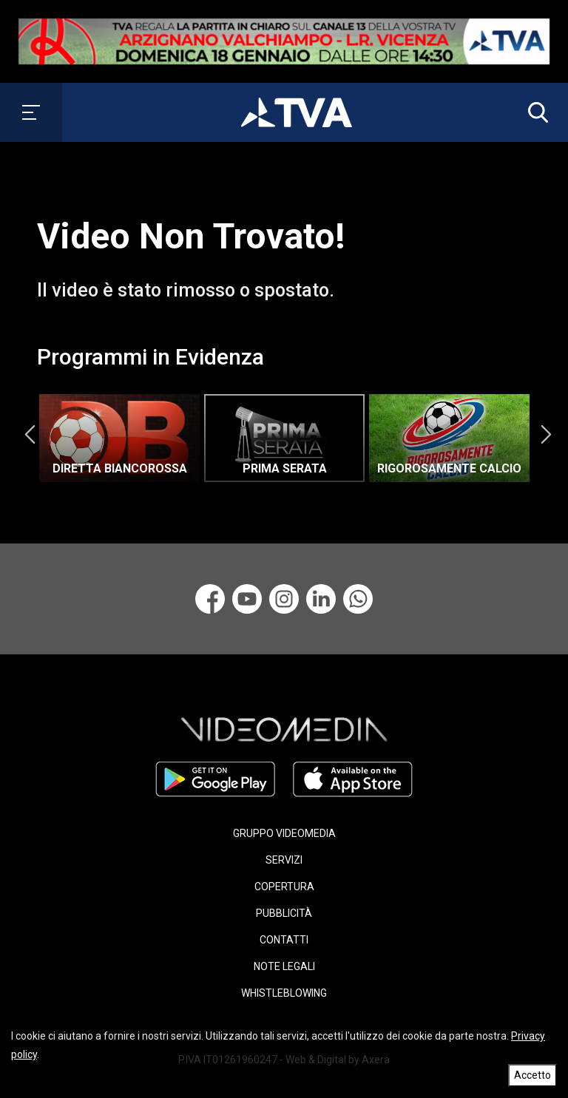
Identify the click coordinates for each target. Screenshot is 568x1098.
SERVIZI (284, 860)
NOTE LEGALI (284, 966)
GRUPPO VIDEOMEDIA (284, 833)
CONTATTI (284, 940)
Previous (29, 434)
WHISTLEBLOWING (284, 993)
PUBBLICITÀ (284, 913)
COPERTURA (284, 886)
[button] (535, 112)
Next (545, 434)
